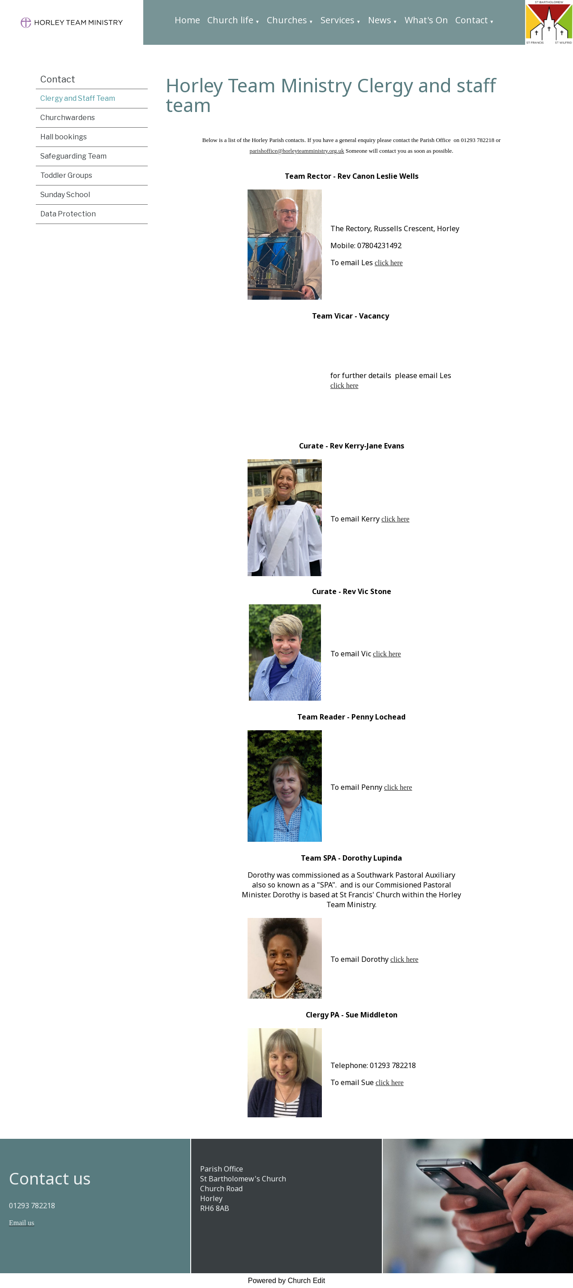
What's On (426, 20)
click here (389, 263)
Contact (471, 20)
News (379, 20)
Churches (287, 20)
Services (338, 20)
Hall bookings (63, 137)
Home (187, 20)
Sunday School (65, 194)
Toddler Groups (66, 175)
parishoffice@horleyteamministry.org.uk (296, 150)
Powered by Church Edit (286, 1280)
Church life (230, 20)
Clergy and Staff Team (77, 98)
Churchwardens (67, 117)
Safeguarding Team (73, 156)
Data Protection (68, 214)
